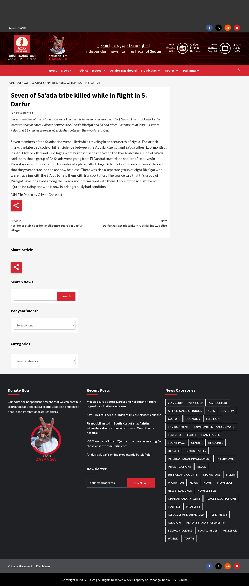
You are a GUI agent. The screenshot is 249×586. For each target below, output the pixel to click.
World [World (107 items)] (173, 538)
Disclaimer (43, 566)
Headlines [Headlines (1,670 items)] (215, 442)
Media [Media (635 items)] (230, 474)
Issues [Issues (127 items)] (201, 466)
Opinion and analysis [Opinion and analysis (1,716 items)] (184, 498)
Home (53, 70)
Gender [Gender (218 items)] (196, 442)
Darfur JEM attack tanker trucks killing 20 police (128, 223)
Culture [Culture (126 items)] (174, 418)
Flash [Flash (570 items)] (191, 434)
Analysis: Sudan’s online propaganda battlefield (119, 454)
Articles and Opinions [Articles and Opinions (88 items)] (185, 410)
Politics (82, 70)
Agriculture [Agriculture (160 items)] (218, 402)
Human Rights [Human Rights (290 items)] (195, 450)
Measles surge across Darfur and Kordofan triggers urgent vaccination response (121, 404)
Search (66, 296)
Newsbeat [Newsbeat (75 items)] (224, 482)
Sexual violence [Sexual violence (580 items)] (180, 530)
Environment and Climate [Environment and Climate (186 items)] (214, 426)
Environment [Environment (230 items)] (178, 426)
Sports (172, 70)
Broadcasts (150, 70)
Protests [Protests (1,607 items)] (193, 506)
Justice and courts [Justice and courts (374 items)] (183, 474)
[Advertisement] (124, 11)
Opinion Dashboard (123, 70)
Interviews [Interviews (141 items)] (225, 458)
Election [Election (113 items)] (213, 418)
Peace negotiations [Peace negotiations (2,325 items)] (221, 498)
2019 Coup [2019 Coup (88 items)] (175, 402)
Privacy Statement (20, 566)
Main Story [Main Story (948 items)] (211, 474)
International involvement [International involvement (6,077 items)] (189, 458)
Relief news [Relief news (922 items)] (218, 514)
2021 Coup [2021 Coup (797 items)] (195, 402)
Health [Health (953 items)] (173, 450)
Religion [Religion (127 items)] (174, 522)
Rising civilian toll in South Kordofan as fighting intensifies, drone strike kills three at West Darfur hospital (120, 428)
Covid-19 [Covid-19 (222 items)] (227, 410)
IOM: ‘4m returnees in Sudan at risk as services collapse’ (124, 415)
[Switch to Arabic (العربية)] (18, 27)
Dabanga (191, 70)
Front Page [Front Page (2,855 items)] (176, 442)
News (67, 70)
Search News (22, 281)
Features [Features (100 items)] (174, 434)
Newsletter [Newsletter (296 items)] (206, 490)
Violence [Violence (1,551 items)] (230, 530)
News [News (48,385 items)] (194, 482)
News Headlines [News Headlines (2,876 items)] (180, 490)
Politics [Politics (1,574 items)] (174, 506)
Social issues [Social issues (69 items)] (207, 530)
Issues (99, 70)
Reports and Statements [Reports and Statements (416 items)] (205, 522)
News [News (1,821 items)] (207, 482)
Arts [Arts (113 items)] (211, 410)
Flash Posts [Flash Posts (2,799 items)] (210, 434)
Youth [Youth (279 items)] (189, 538)
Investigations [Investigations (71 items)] (179, 466)
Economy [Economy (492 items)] (193, 418)
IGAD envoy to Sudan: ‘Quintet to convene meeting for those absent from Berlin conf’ (124, 444)
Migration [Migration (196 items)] (176, 482)
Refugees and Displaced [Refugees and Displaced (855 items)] (186, 514)
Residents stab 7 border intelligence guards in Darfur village (50, 225)
